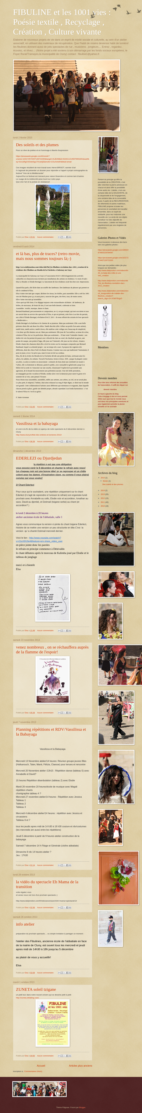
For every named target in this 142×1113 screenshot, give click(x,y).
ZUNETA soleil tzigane (36, 989)
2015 (103, 478)
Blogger (82, 1107)
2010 (103, 506)
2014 (103, 490)
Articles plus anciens (80, 1065)
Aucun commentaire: (45, 237)
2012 (103, 498)
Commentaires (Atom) (33, 1071)
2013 (103, 494)
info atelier (25, 924)
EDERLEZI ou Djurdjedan (39, 458)
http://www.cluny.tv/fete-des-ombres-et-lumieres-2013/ (39, 435)
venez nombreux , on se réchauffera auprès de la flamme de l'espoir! (52, 649)
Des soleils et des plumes (37, 144)
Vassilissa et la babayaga (37, 423)
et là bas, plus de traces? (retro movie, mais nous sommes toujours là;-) (48, 256)
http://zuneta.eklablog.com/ (27, 998)
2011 (103, 502)
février (105, 481)
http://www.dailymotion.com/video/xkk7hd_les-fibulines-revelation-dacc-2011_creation (113, 283)
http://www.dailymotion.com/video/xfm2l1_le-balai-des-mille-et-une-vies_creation (113, 273)
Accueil (41, 1065)
